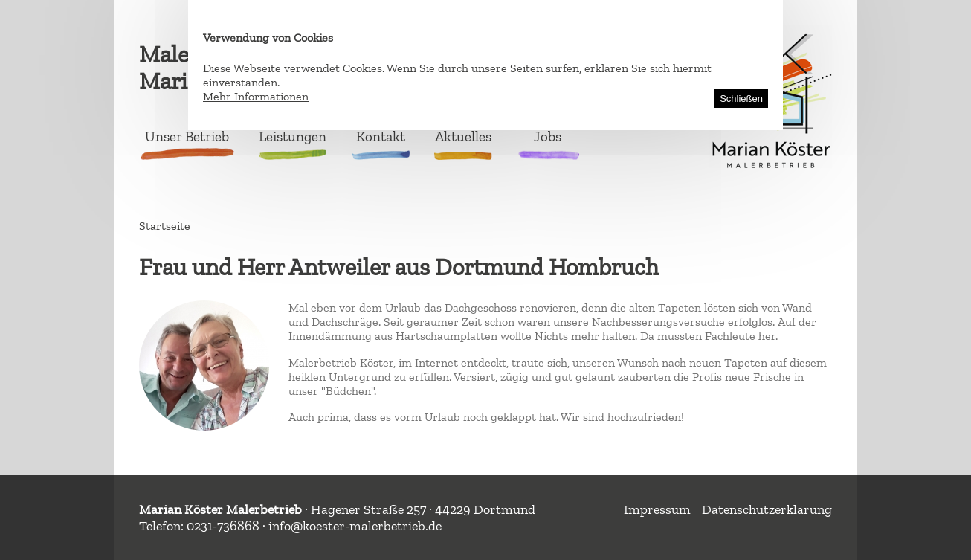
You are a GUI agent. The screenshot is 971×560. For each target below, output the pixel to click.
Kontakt (380, 136)
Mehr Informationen (256, 96)
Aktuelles (463, 136)
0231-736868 (223, 526)
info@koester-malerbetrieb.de (355, 526)
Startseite (164, 226)
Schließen (741, 98)
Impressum (657, 509)
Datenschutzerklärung (767, 509)
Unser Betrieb (187, 136)
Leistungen (292, 136)
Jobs (547, 136)
